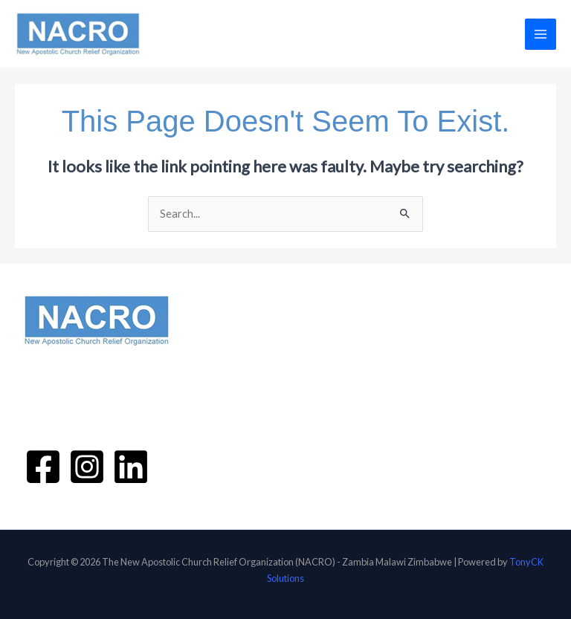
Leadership (249, 369)
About (224, 350)
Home (223, 334)
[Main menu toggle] (540, 34)
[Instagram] (87, 466)
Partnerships (239, 385)
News (222, 418)
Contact (229, 433)
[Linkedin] (131, 466)
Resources (233, 401)
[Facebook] (43, 466)
